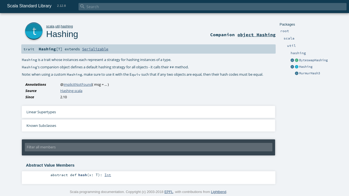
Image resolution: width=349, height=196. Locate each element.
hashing (67, 26)
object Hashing (256, 34)
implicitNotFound (78, 84)
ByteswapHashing (313, 60)
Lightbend (218, 192)
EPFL (168, 192)
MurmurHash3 (309, 73)
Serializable (95, 49)
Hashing (305, 67)
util (57, 26)
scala (50, 26)
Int (107, 175)
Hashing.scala (71, 90)
